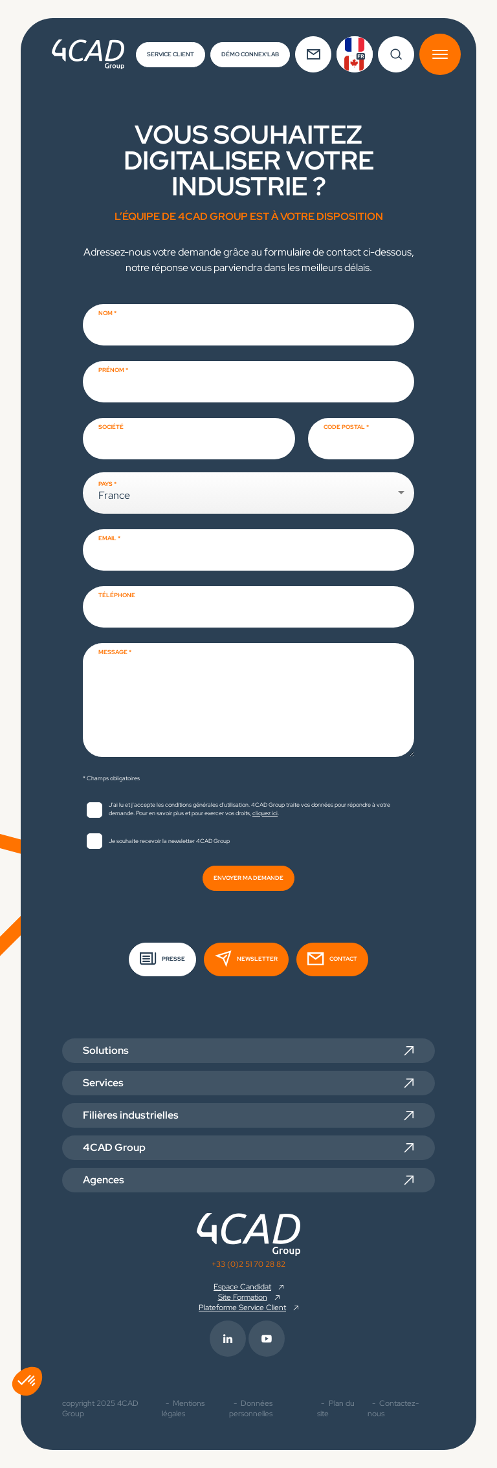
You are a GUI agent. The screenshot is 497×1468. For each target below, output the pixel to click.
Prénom (111, 370)
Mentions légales (183, 1408)
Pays (105, 484)
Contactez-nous (393, 1408)
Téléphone (116, 595)
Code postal (344, 427)
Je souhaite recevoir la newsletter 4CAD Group (169, 841)
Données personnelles (250, 1408)
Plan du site (336, 1408)
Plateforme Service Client (242, 1307)
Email (107, 538)
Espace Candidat (242, 1287)
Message (112, 652)
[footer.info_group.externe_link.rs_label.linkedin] (229, 1338)
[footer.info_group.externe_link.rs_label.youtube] (267, 1338)
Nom (105, 313)
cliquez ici (265, 813)
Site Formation (242, 1297)
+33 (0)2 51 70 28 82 (248, 1264)
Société (111, 427)
